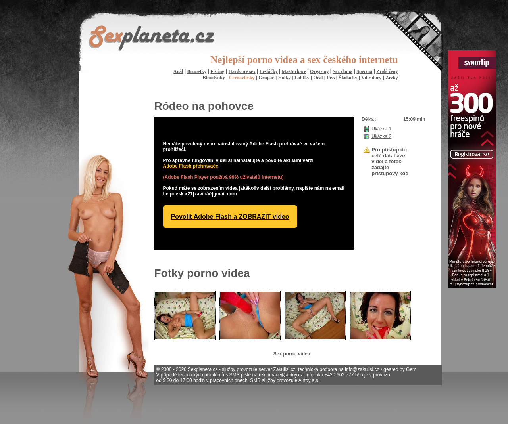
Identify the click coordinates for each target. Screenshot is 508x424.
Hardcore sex (242, 71)
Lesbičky (269, 71)
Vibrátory (371, 77)
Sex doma (342, 71)
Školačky (348, 77)
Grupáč (266, 77)
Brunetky (196, 71)
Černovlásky (242, 77)
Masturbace (294, 71)
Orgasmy (319, 71)
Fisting (217, 71)
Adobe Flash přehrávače (190, 166)
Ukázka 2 (381, 136)
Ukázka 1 (381, 129)
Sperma (364, 71)
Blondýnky (214, 77)
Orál (318, 77)
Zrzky (391, 77)
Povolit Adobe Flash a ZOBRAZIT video (230, 216)
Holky (284, 77)
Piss (331, 77)
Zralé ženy (387, 71)
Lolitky (301, 77)
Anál (178, 71)
